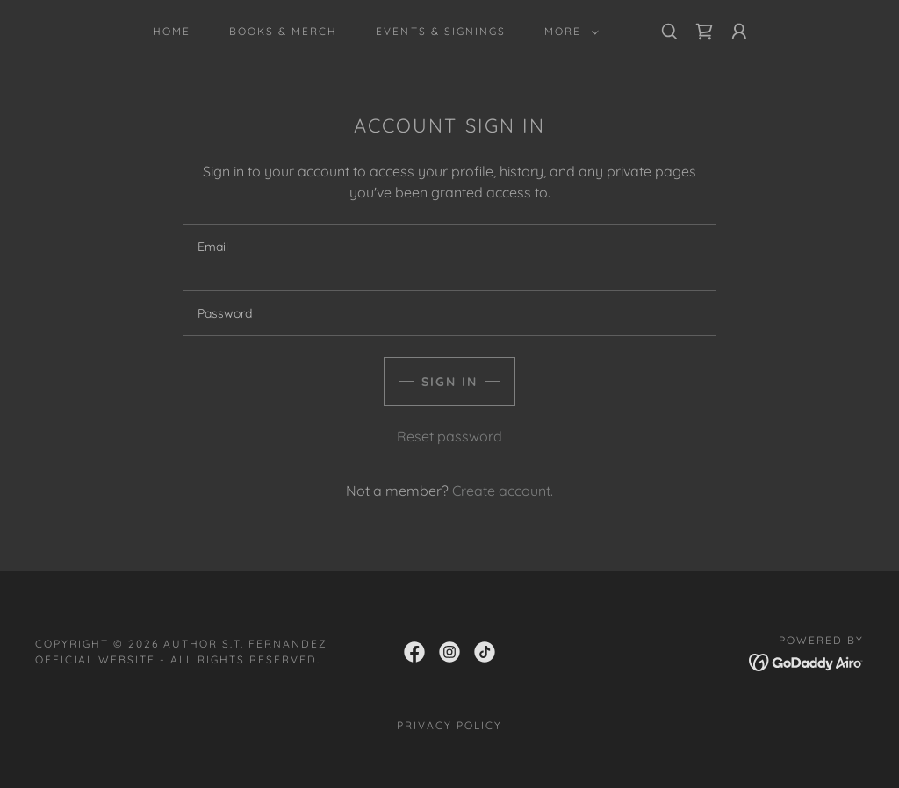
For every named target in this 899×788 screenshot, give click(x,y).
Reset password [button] (449, 436)
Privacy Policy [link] (449, 725)
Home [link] (172, 31)
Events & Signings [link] (440, 31)
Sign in (449, 382)
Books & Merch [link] (283, 31)
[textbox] (449, 246)
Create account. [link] (502, 490)
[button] (568, 31)
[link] (704, 31)
